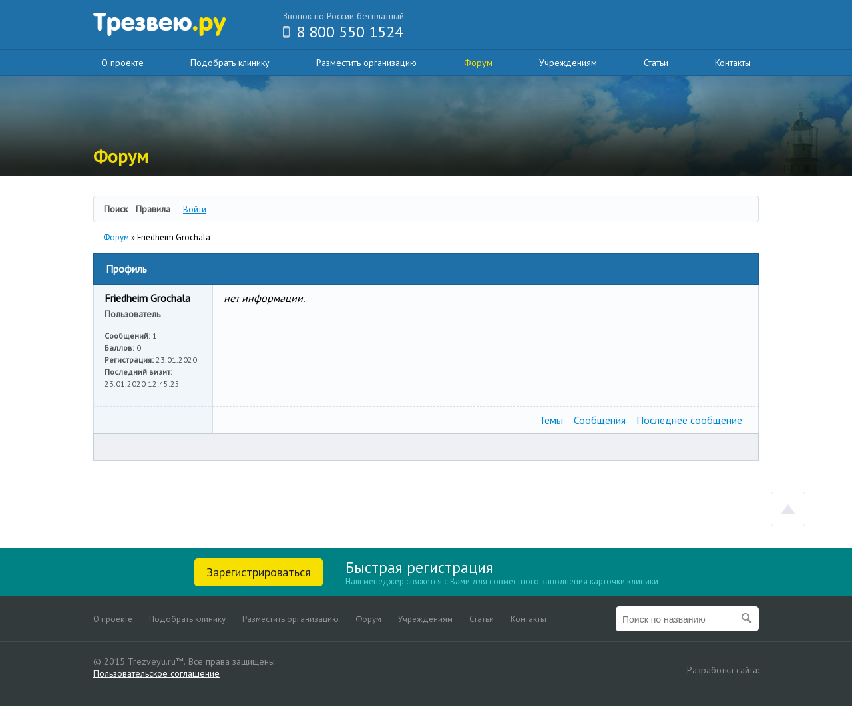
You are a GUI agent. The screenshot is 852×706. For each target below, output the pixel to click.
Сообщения (600, 420)
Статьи (656, 63)
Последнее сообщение (689, 420)
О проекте (122, 63)
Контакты (733, 63)
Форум (478, 63)
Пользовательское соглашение (156, 673)
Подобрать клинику (230, 63)
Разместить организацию (366, 63)
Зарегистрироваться (258, 572)
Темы (551, 420)
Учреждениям (568, 63)
